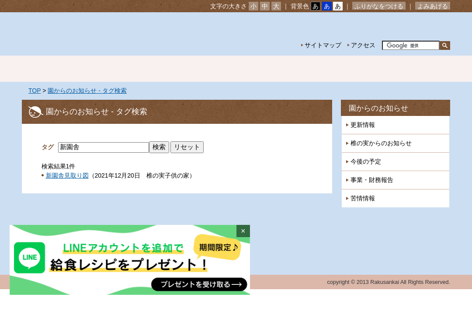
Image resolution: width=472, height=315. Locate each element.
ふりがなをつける (378, 6)
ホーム (52, 69)
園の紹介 (113, 69)
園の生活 (174, 69)
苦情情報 (363, 198)
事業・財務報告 (372, 179)
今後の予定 (366, 161)
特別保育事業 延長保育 (297, 69)
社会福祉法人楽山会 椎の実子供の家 (97, 34)
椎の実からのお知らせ (381, 143)
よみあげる (432, 6)
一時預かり (358, 69)
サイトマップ (323, 45)
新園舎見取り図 (67, 175)
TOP (34, 90)
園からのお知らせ (378, 108)
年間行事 (236, 69)
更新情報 (363, 124)
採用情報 (419, 69)
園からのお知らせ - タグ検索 (87, 90)
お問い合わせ (423, 26)
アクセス (363, 45)
